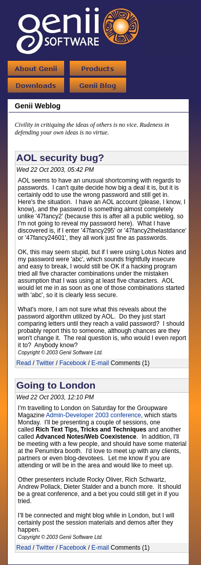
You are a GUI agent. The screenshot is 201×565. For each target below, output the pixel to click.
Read (23, 363)
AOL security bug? (60, 157)
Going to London (56, 385)
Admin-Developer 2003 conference (93, 415)
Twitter (45, 363)
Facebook (73, 363)
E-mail (100, 363)
